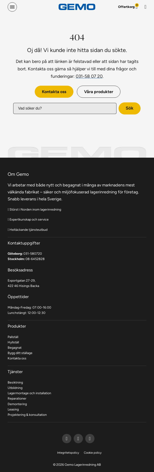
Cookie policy (93, 452)
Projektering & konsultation (27, 415)
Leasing (13, 409)
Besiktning (15, 382)
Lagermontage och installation (29, 393)
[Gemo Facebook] (66, 438)
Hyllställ (13, 342)
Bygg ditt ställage (20, 353)
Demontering (17, 404)
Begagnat (15, 347)
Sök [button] (129, 108)
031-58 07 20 (89, 76)
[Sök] (145, 7)
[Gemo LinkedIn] (78, 438)
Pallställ (13, 337)
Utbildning (15, 388)
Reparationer (17, 398)
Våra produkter (98, 91)
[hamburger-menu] (12, 6)
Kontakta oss (54, 91)
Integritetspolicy (68, 452)
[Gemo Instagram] (89, 438)
